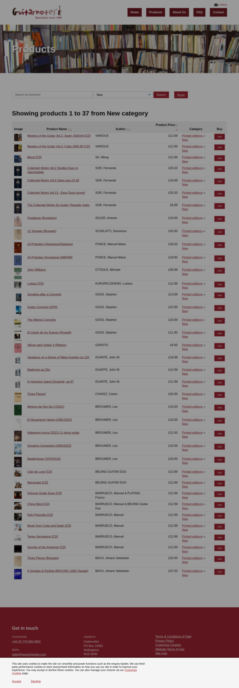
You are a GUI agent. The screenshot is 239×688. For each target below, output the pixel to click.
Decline (36, 681)
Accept (16, 681)
